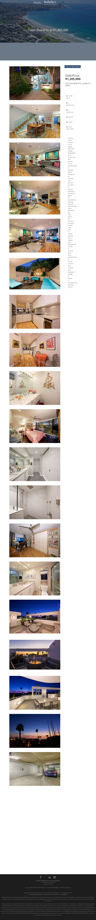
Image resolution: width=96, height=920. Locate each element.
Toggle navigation (2, 3)
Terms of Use (56, 894)
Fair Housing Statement (35, 894)
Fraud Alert (64, 894)
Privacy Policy (47, 894)
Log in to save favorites (72, 66)
